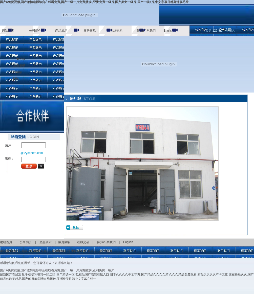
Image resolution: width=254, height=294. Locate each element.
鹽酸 (16, 78)
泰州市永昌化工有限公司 (16, 251)
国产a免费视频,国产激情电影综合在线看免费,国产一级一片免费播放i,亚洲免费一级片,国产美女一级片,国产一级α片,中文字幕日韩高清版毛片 (94, 2)
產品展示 (61, 30)
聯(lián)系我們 (146, 30)
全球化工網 (94, 251)
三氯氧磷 (19, 65)
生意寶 (107, 251)
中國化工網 (78, 251)
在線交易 (116, 30)
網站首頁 (8, 30)
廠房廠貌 (89, 30)
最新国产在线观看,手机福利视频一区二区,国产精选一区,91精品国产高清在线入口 (54, 274)
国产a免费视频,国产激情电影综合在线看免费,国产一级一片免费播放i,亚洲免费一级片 (57, 270)
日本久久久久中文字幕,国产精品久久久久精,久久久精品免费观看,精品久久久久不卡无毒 (169, 274)
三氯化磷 (19, 59)
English (168, 30)
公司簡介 (35, 30)
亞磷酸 (17, 72)
